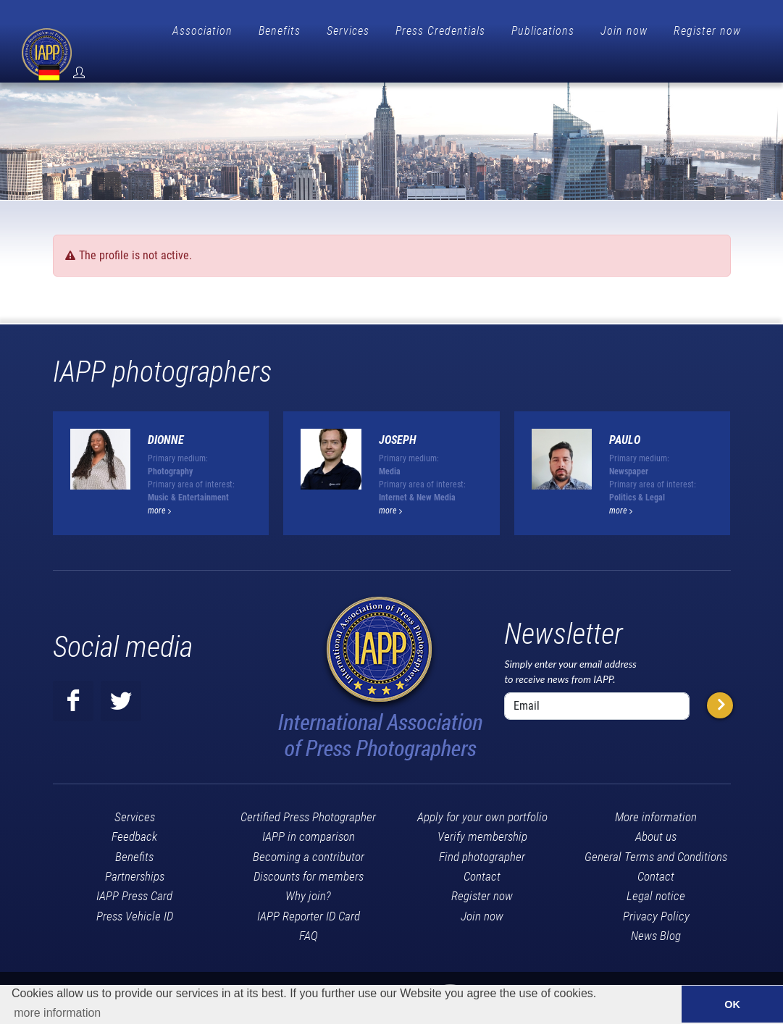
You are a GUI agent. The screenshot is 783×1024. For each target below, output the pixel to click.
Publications (542, 31)
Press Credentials (440, 31)
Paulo (624, 416)
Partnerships (134, 852)
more (159, 487)
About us (656, 812)
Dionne (166, 416)
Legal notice (656, 872)
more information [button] (57, 1013)
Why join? (308, 872)
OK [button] (732, 1004)
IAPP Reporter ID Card (308, 892)
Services (348, 31)
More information (656, 793)
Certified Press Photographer (308, 793)
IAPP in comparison (308, 812)
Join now (624, 31)
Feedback (134, 812)
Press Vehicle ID (134, 892)
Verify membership (482, 812)
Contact (482, 852)
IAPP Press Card (134, 872)
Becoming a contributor (308, 833)
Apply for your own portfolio (482, 793)
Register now (707, 31)
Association (202, 31)
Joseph (397, 416)
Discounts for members (309, 852)
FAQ (308, 912)
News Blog (656, 912)
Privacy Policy (656, 892)
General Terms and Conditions (656, 833)
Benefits (280, 31)
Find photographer (482, 833)
